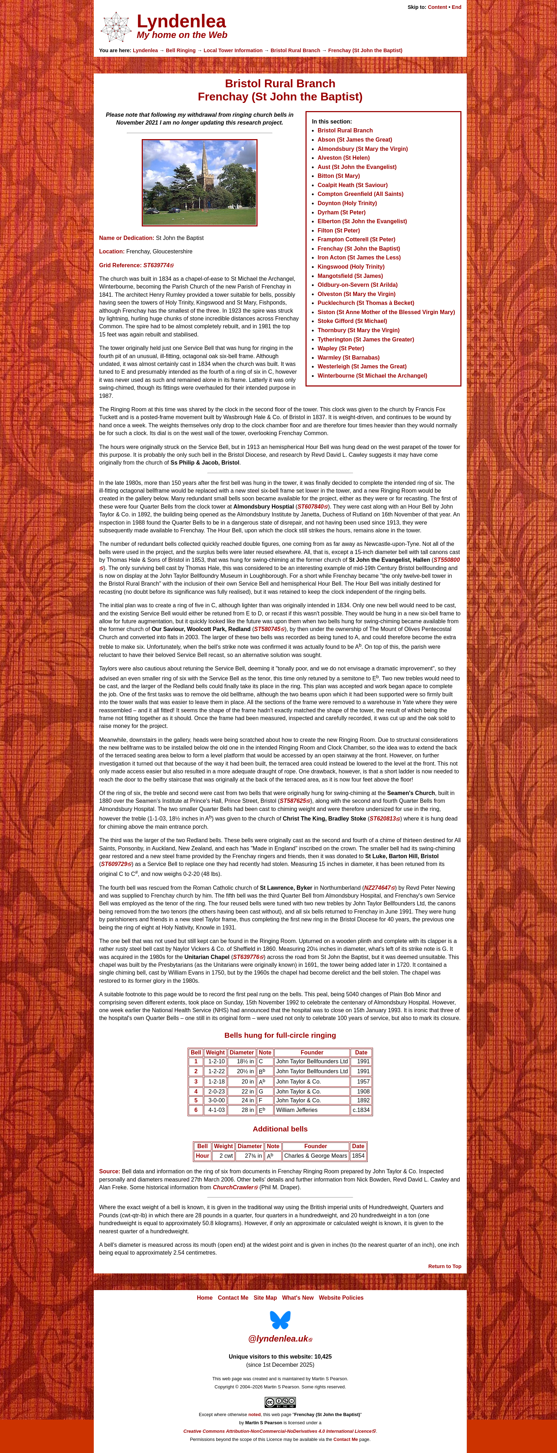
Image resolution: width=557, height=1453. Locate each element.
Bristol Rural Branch (295, 50)
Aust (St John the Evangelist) (357, 167)
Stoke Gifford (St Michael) (352, 321)
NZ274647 (377, 888)
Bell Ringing (181, 50)
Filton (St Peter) (339, 230)
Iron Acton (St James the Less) (359, 257)
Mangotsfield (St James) (350, 276)
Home (204, 1298)
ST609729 (114, 864)
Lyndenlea (145, 50)
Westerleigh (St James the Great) (362, 366)
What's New (298, 1298)
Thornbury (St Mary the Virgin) (359, 330)
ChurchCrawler (233, 1187)
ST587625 (293, 801)
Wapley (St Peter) (341, 348)
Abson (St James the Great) (355, 140)
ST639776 (246, 957)
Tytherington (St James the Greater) (366, 339)
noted (254, 1414)
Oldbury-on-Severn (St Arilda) (358, 285)
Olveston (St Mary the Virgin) (356, 294)
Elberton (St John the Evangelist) (362, 221)
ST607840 (310, 507)
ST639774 (157, 265)
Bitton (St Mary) (339, 176)
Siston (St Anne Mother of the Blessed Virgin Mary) (386, 312)
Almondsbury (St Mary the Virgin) (363, 149)
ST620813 (383, 819)
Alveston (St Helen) (344, 158)
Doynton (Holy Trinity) (347, 203)
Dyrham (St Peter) (342, 212)
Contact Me (233, 1298)
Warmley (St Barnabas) (349, 358)
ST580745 (267, 629)
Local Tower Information (233, 50)
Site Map (265, 1298)
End (456, 7)
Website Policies (341, 1298)
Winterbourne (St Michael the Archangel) (372, 376)
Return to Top (444, 1266)
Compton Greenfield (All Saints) (361, 194)
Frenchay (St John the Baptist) (365, 50)
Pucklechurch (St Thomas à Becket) (366, 303)
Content (437, 7)
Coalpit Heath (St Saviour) (353, 185)
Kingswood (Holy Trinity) (351, 267)
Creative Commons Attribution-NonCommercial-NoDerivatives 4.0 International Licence (277, 1431)
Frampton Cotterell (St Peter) (356, 239)
